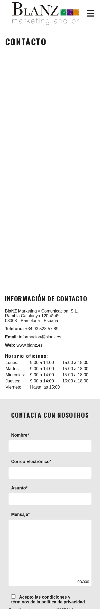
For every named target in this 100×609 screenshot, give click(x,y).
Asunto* (19, 488)
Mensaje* (20, 514)
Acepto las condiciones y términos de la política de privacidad (48, 599)
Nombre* (20, 435)
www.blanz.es (30, 345)
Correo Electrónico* (31, 461)
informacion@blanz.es (40, 337)
